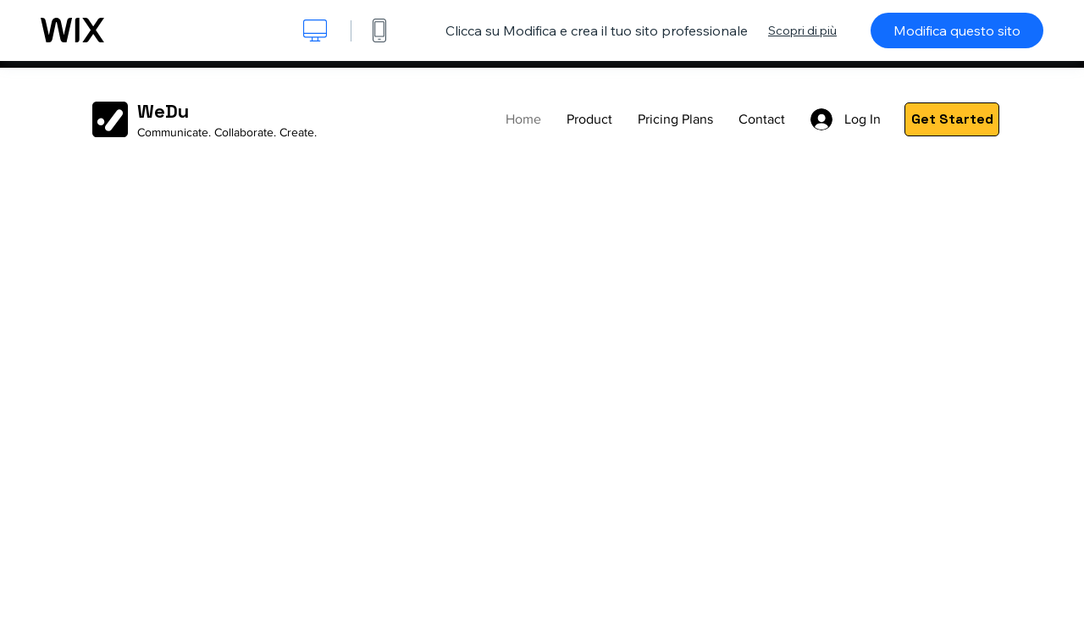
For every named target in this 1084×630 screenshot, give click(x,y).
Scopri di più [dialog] (802, 30)
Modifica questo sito (956, 30)
